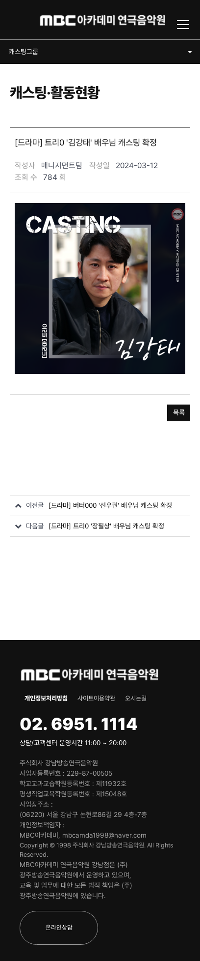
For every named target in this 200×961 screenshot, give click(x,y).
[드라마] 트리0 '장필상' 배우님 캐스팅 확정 (106, 526)
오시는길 (136, 698)
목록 (179, 412)
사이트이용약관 (96, 698)
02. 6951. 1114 (79, 724)
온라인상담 (59, 927)
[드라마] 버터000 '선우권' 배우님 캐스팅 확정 (110, 505)
